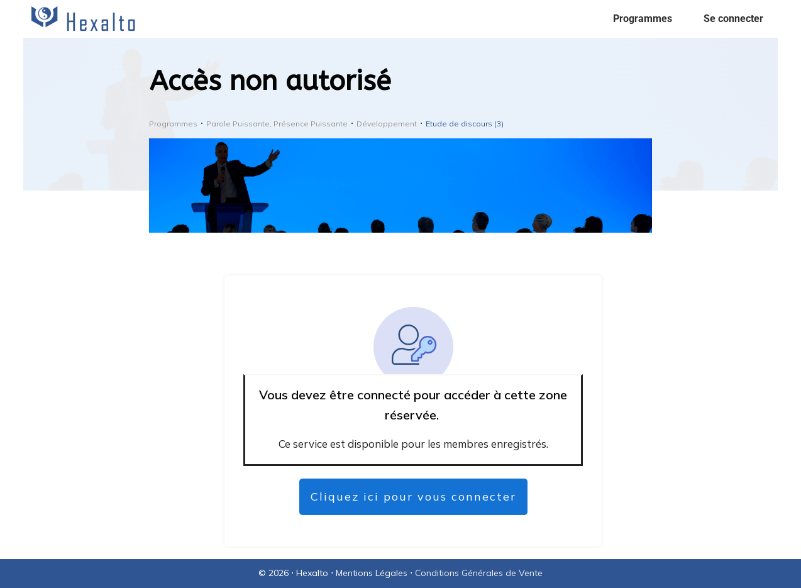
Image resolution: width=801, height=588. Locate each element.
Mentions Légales (371, 573)
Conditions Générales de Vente (479, 573)
